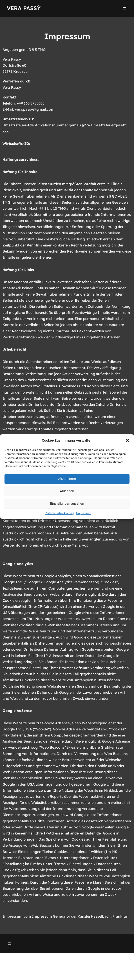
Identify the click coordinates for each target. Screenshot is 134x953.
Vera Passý (23, 8)
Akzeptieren (67, 479)
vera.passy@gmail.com (34, 109)
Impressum (83, 513)
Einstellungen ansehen (67, 503)
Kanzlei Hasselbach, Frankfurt (103, 916)
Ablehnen (67, 491)
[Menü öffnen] (124, 8)
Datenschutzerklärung (59, 513)
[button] (127, 440)
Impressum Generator (51, 916)
